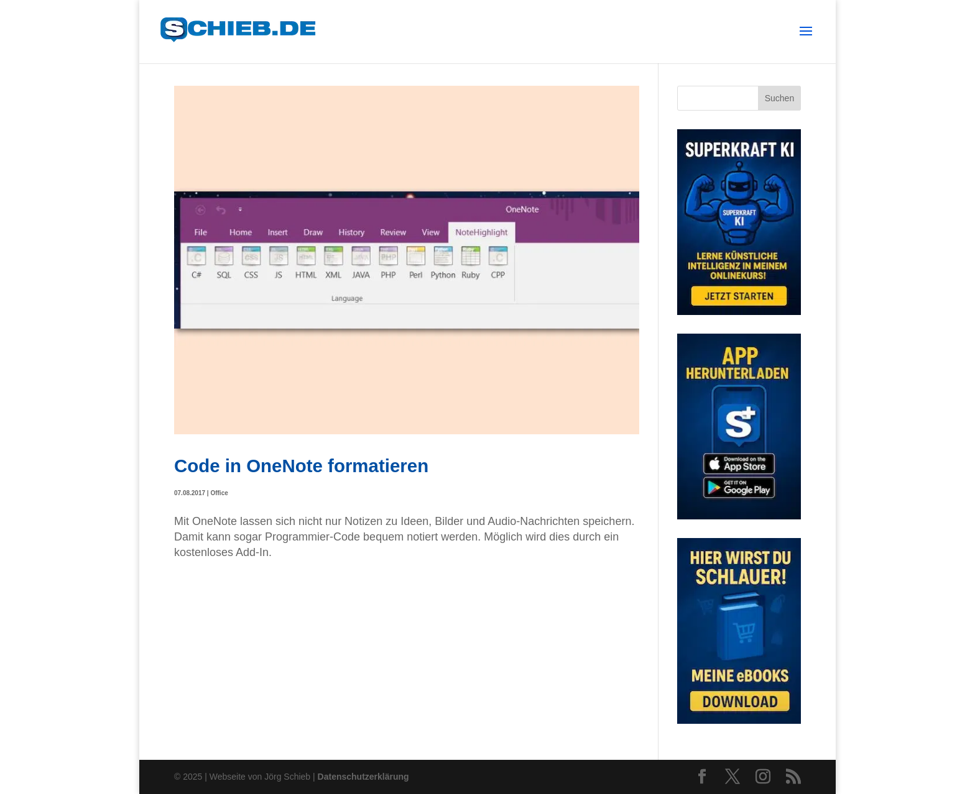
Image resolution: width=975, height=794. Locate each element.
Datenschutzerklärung (363, 777)
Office (219, 493)
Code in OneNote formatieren (301, 465)
